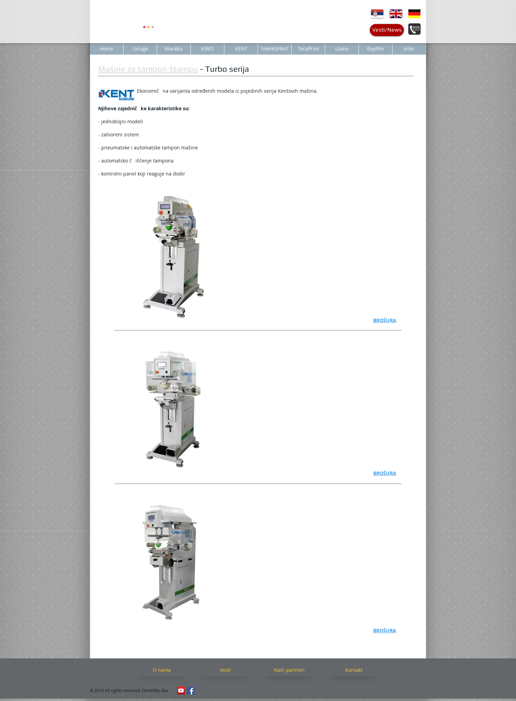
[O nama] (162, 670)
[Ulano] (342, 49)
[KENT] (241, 49)
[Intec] (409, 49)
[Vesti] (225, 670)
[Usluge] (140, 49)
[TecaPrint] (308, 49)
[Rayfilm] (375, 49)
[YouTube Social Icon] (181, 690)
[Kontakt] (353, 670)
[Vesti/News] (387, 30)
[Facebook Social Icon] (191, 690)
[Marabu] (173, 49)
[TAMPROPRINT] (274, 49)
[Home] (106, 49)
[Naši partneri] (289, 670)
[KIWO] (207, 49)
